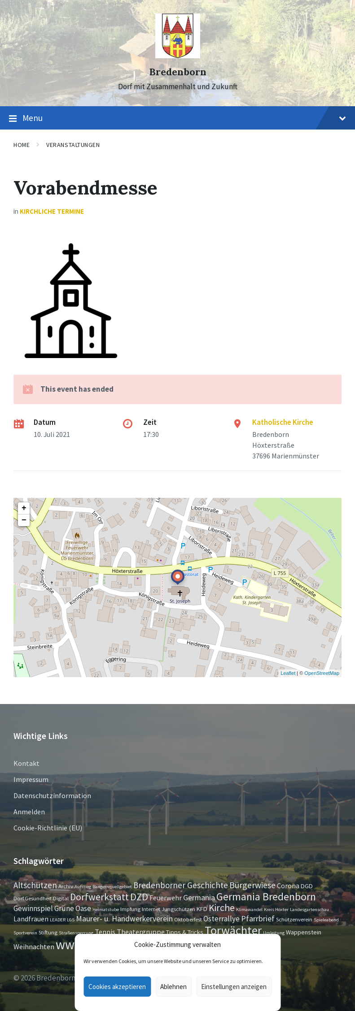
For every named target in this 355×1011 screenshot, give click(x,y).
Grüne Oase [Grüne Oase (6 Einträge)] (72, 908)
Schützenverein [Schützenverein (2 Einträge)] (294, 919)
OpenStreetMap (321, 673)
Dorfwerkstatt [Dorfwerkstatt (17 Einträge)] (99, 896)
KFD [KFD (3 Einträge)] (202, 909)
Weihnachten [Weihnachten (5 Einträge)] (33, 946)
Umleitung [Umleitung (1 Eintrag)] (274, 933)
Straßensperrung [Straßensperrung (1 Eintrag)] (76, 933)
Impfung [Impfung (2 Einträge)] (130, 908)
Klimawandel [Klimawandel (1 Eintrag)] (249, 909)
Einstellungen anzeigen (234, 986)
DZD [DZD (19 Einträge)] (139, 896)
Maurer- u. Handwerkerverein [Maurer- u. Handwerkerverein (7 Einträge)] (124, 919)
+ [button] (24, 508)
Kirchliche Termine (52, 211)
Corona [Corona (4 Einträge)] (288, 885)
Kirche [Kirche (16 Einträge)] (222, 908)
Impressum (30, 779)
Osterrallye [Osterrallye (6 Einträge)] (221, 919)
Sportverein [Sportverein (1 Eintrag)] (25, 933)
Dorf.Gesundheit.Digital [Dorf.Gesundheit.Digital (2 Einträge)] (41, 898)
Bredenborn (177, 72)
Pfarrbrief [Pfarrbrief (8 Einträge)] (258, 918)
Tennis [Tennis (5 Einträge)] (105, 931)
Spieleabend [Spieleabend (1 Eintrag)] (326, 920)
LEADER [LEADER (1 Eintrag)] (58, 920)
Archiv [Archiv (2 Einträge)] (65, 886)
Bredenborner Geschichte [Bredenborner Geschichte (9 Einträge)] (180, 885)
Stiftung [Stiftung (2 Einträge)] (48, 932)
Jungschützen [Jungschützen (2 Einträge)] (178, 908)
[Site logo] (177, 55)
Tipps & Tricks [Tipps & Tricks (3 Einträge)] (184, 932)
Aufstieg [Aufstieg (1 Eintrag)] (83, 887)
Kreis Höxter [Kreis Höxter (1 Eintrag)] (276, 909)
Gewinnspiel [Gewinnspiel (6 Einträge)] (33, 908)
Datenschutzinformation (52, 795)
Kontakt (26, 763)
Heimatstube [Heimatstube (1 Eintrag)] (105, 909)
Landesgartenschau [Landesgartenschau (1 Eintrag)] (309, 909)
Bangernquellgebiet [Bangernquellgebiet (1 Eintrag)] (112, 887)
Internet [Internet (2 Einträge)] (151, 908)
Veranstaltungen (73, 145)
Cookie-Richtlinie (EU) (47, 827)
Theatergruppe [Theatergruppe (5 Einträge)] (141, 931)
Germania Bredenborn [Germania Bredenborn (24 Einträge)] (266, 896)
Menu (177, 118)
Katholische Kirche (282, 422)
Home (21, 145)
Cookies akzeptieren (117, 986)
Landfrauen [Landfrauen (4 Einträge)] (30, 919)
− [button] (24, 520)
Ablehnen (173, 986)
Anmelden (29, 811)
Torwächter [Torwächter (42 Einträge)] (233, 930)
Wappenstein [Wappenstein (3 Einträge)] (303, 932)
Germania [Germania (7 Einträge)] (199, 898)
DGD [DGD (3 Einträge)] (307, 886)
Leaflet (287, 673)
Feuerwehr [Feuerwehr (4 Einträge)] (165, 898)
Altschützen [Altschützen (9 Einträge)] (35, 885)
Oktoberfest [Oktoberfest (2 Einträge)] (188, 919)
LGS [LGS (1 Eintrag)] (71, 920)
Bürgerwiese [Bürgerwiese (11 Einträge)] (252, 884)
